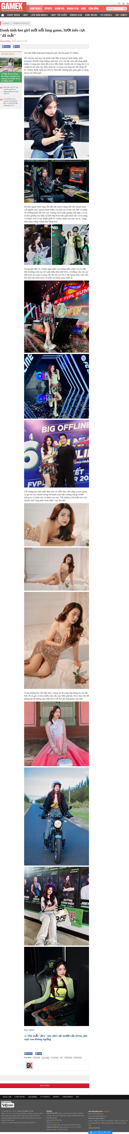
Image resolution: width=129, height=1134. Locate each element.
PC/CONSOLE (106, 14)
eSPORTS (48, 8)
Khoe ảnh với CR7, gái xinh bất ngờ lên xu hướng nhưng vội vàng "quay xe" (10, 90)
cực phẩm (45, 1058)
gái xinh (36, 1057)
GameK (6, 23)
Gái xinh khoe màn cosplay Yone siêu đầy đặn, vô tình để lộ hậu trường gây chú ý (10, 102)
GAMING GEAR (76, 14)
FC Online (54, 1057)
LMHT (25, 14)
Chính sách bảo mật (94, 1127)
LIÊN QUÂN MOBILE (39, 14)
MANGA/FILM (72, 8)
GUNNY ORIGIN (13, 14)
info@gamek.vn (55, 1122)
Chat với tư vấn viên (100, 1132)
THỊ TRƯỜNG (32, 1097)
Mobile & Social (21, 23)
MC (78, 210)
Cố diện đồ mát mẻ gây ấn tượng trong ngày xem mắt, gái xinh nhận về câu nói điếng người (10, 77)
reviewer (28, 61)
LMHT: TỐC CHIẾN (59, 14)
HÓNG (83, 8)
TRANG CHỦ (7, 1097)
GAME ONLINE (91, 14)
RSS (77, 1097)
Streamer (68, 1057)
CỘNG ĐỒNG (93, 8)
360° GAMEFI (121, 14)
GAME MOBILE (36, 8)
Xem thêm (44, 1086)
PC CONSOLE (45, 1097)
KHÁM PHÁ (59, 8)
